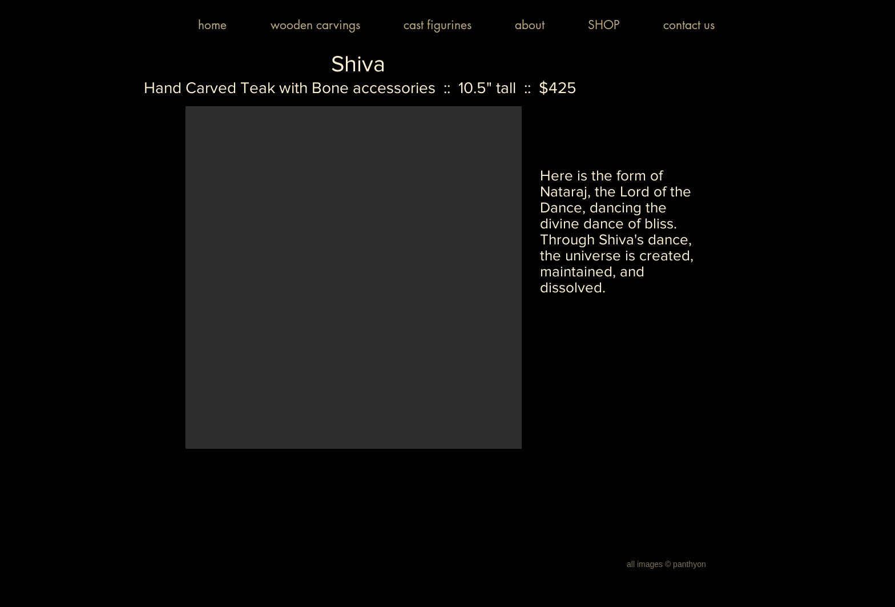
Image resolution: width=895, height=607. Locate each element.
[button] (354, 277)
